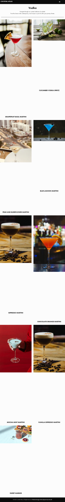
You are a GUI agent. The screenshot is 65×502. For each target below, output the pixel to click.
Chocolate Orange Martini (49, 322)
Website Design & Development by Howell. (42, 499)
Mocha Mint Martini (16, 422)
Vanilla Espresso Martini (49, 422)
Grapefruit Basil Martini (15, 117)
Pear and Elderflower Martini (16, 212)
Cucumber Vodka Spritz (49, 90)
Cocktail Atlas (6, 1)
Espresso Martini (15, 313)
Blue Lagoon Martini (49, 191)
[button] (60, 2)
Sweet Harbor (16, 493)
